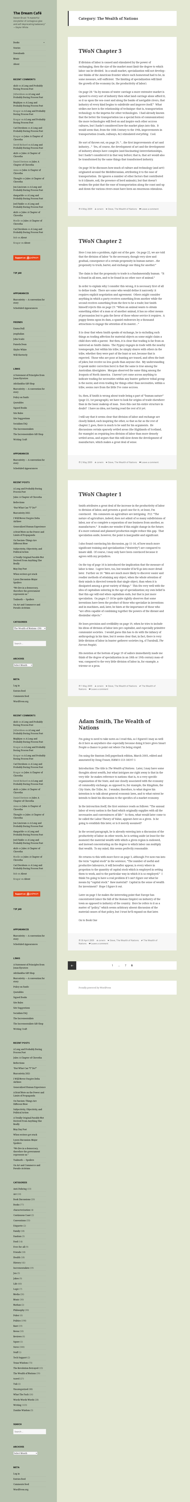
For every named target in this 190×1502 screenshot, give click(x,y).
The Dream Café (27, 13)
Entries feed (19, 690)
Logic (16, 1289)
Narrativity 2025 (21, 512)
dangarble (18, 195)
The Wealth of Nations (24, 1373)
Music (16, 58)
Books (16, 42)
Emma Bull (18, 328)
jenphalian (18, 333)
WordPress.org (20, 701)
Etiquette (18, 1225)
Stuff (15, 1352)
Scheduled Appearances (25, 308)
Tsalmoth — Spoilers (23, 599)
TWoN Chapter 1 (100, 494)
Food (15, 1241)
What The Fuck (21, 1394)
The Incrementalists (23, 428)
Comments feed (21, 696)
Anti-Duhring (20, 1188)
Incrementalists (21, 1267)
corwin (100, 208)
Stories (16, 47)
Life (15, 1283)
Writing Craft (20, 439)
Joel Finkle (18, 203)
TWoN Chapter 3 (100, 50)
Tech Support (20, 1357)
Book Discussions (21, 1199)
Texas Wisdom (20, 1362)
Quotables (18, 402)
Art (15, 1194)
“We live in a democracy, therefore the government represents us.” (26, 591)
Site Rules (18, 413)
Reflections (18, 502)
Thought (17, 178)
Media (16, 1294)
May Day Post (20, 568)
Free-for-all (19, 1246)
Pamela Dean (20, 344)
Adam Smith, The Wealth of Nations (114, 724)
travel (16, 1378)
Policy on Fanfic (21, 397)
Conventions (19, 1220)
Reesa (16, 1331)
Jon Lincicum (20, 186)
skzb (15, 85)
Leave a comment (150, 208)
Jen (15, 1273)
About (16, 64)
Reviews (17, 1336)
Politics (17, 1320)
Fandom (17, 1236)
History (17, 1262)
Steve (16, 1347)
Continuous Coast (22, 1215)
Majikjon (17, 102)
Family (16, 1231)
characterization (21, 1209)
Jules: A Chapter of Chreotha (27, 497)
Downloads (18, 53)
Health (16, 1257)
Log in (16, 685)
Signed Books (20, 407)
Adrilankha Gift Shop (24, 383)
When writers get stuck (25, 574)
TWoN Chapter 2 (100, 240)
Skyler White (20, 349)
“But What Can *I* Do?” (25, 507)
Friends (17, 1252)
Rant (15, 1325)
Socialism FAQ (20, 423)
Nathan (17, 1304)
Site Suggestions (21, 418)
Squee (16, 1341)
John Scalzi (18, 339)
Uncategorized (20, 1389)
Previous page (72, 965)
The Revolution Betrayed (25, 1368)
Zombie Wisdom (21, 1410)
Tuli (15, 1383)
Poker (16, 1315)
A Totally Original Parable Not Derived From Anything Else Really (28, 560)
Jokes (16, 1278)
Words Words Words (23, 1399)
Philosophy (18, 1310)
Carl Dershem (20, 127)
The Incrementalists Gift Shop (28, 434)
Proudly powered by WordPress (95, 987)
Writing (17, 1405)
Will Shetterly (20, 354)
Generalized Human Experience (29, 526)
